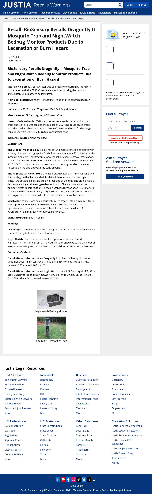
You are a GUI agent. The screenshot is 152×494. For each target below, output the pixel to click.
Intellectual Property (87, 394)
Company (59, 490)
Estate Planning (49, 398)
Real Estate (82, 403)
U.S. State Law (49, 421)
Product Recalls (84, 440)
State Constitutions (51, 426)
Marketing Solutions (125, 12)
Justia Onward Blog (122, 453)
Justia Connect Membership (127, 426)
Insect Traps (77, 18)
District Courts (12, 449)
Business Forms (85, 435)
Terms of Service (82, 490)
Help (68, 490)
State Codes (46, 430)
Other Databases (87, 421)
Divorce (44, 389)
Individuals (47, 375)
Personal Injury (48, 408)
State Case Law (48, 435)
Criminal (44, 384)
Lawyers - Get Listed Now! (125, 137)
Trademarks (83, 449)
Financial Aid (118, 389)
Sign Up (142, 5)
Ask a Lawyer (30, 12)
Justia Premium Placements (127, 435)
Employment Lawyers (16, 394)
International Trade (87, 398)
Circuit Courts (12, 445)
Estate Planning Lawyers (18, 398)
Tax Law (80, 408)
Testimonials (119, 458)
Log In (130, 5)
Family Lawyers (12, 403)
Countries (81, 454)
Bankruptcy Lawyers (15, 379)
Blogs (115, 403)
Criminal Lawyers (13, 389)
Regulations (11, 435)
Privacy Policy (100, 490)
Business (81, 375)
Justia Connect (29, 490)
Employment (83, 389)
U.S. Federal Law (15, 421)
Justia (5, 18)
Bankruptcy (46, 379)
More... (8, 413)
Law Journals (119, 398)
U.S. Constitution (13, 426)
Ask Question (125, 176)
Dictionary (117, 379)
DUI (42, 394)
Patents (80, 445)
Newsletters (104, 12)
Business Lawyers (14, 384)
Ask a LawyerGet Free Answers (120, 159)
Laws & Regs (87, 12)
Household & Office (40, 18)
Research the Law (50, 12)
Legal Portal (45, 490)
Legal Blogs (82, 430)
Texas (43, 454)
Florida (44, 445)
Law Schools (70, 12)
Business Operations (87, 384)
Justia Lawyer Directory (125, 430)
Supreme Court (13, 440)
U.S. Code (9, 430)
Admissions (118, 384)
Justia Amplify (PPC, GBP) (125, 448)
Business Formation (87, 379)
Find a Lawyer (11, 12)
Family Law (46, 403)
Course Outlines (121, 394)
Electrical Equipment (60, 18)
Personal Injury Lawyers (17, 408)
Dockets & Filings (13, 454)
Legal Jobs (82, 426)
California (45, 440)
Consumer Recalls (19, 18)
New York (45, 449)
